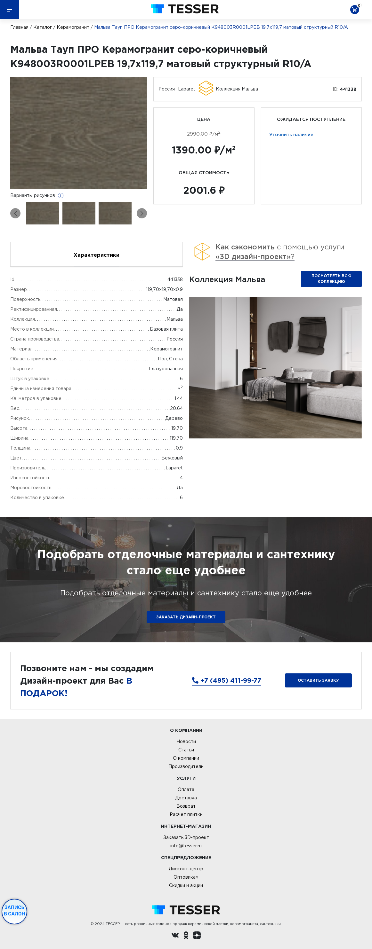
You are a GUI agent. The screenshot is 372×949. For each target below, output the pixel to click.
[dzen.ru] (197, 936)
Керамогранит (73, 27)
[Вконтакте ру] (175, 936)
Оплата (186, 789)
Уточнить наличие (291, 134)
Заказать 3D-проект (186, 837)
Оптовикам (186, 877)
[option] (78, 133)
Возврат (186, 806)
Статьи (186, 749)
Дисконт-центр (186, 868)
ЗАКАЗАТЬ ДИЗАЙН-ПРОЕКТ (186, 617)
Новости (186, 741)
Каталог (42, 27)
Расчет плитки (186, 814)
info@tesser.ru (186, 845)
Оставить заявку (318, 680)
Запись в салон (14, 911)
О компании (186, 758)
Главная (19, 27)
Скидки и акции (186, 885)
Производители (186, 766)
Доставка (186, 797)
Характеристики (96, 255)
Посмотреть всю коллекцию (331, 279)
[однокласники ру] (186, 936)
